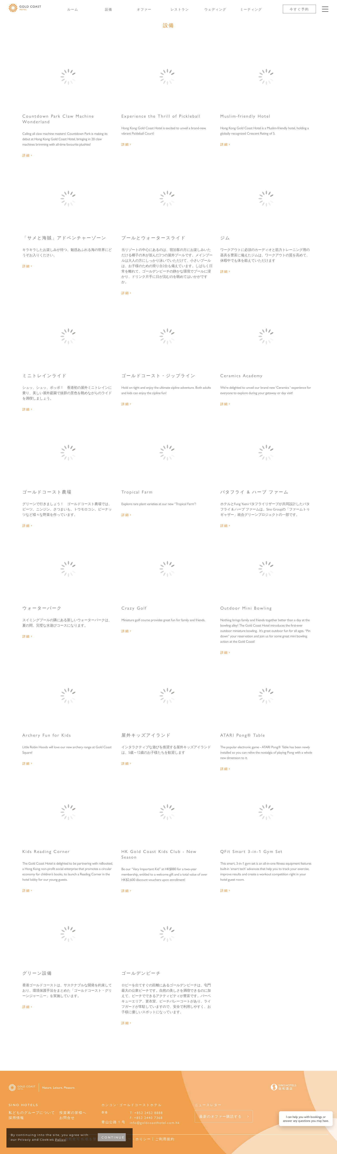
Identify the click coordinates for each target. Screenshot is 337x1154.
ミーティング (251, 9)
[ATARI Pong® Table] (266, 696)
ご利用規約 (165, 1138)
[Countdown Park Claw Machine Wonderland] (68, 77)
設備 (108, 9)
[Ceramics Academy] (266, 336)
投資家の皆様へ (72, 1112)
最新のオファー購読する (220, 1116)
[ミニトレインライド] (68, 336)
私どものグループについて (32, 1112)
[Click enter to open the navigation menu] (325, 9)
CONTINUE (113, 1137)
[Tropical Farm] (167, 453)
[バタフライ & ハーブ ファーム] (266, 453)
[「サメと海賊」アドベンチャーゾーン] (68, 199)
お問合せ (67, 1117)
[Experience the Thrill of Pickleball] (167, 77)
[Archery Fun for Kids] (68, 696)
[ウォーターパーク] (68, 569)
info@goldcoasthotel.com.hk (155, 1122)
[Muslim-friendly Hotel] (266, 77)
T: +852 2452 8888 (146, 1112)
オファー (144, 9)
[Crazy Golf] (167, 569)
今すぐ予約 (299, 9)
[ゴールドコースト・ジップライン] (167, 336)
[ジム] (266, 199)
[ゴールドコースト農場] (68, 453)
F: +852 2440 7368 (146, 1117)
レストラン (180, 9)
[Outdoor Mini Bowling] (266, 569)
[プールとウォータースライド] (167, 199)
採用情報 (16, 1117)
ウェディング (215, 9)
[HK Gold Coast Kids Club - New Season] (167, 812)
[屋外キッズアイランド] (167, 696)
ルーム (72, 9)
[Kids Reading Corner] (68, 812)
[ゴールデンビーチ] (167, 934)
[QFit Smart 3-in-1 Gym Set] (266, 812)
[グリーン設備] (68, 934)
